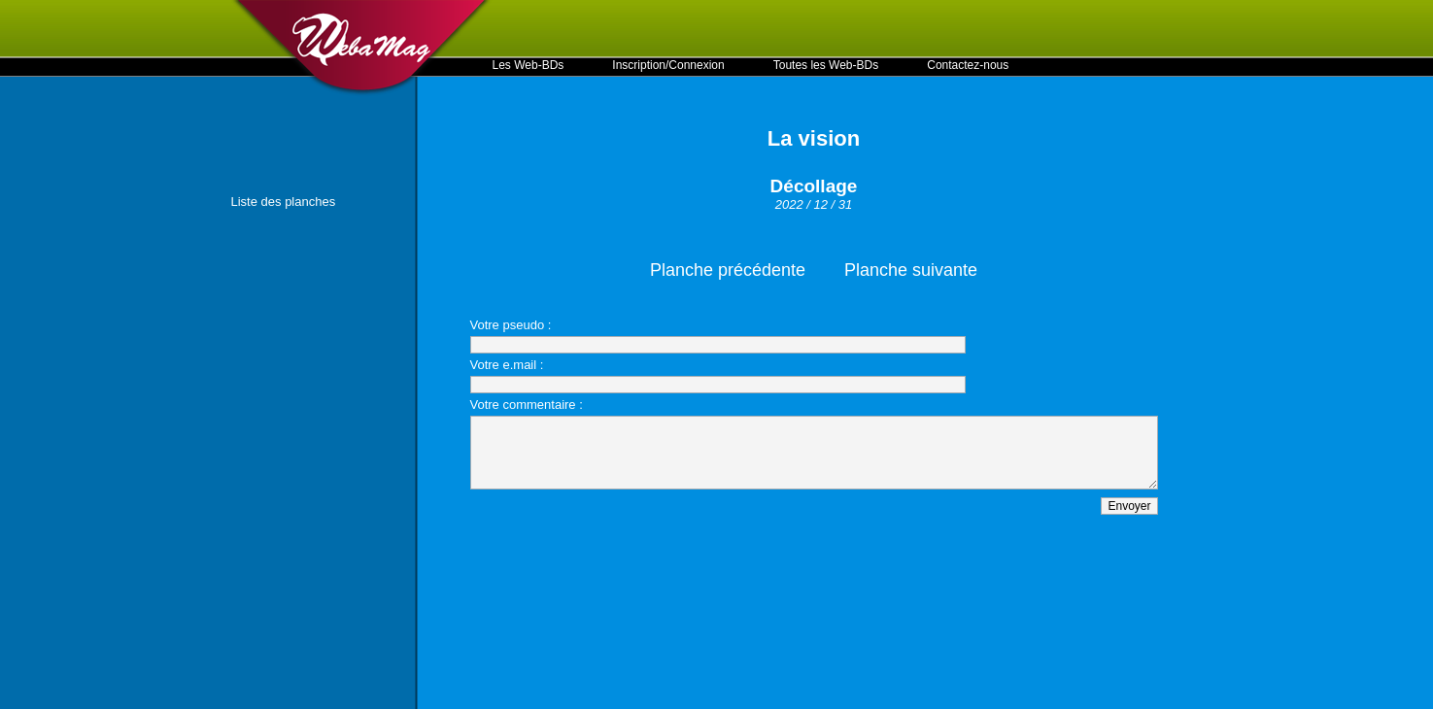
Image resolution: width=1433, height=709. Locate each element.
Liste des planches (283, 201)
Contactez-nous (967, 65)
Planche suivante (910, 270)
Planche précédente (727, 270)
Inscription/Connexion (668, 65)
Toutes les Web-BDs (826, 65)
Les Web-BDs (528, 65)
